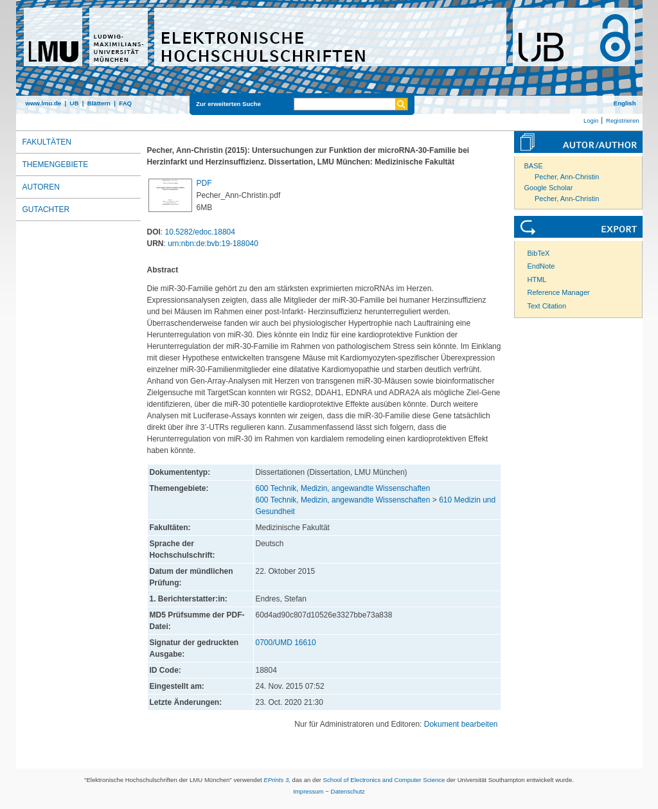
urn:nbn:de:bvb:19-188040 (213, 243)
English (625, 103)
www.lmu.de (44, 103)
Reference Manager (559, 292)
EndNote (541, 266)
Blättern (99, 103)
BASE (533, 166)
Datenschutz (348, 791)
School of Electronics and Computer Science (384, 779)
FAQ (125, 103)
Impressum (308, 791)
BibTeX (539, 253)
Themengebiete (55, 164)
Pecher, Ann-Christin (567, 177)
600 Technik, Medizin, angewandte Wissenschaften (343, 488)
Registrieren (622, 120)
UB (73, 103)
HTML (537, 279)
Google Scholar (548, 187)
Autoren (41, 186)
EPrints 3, (276, 779)
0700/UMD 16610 (286, 642)
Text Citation (547, 306)
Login (590, 120)
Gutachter (46, 209)
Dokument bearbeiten (461, 724)
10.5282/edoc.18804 (200, 231)
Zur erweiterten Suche (228, 103)
